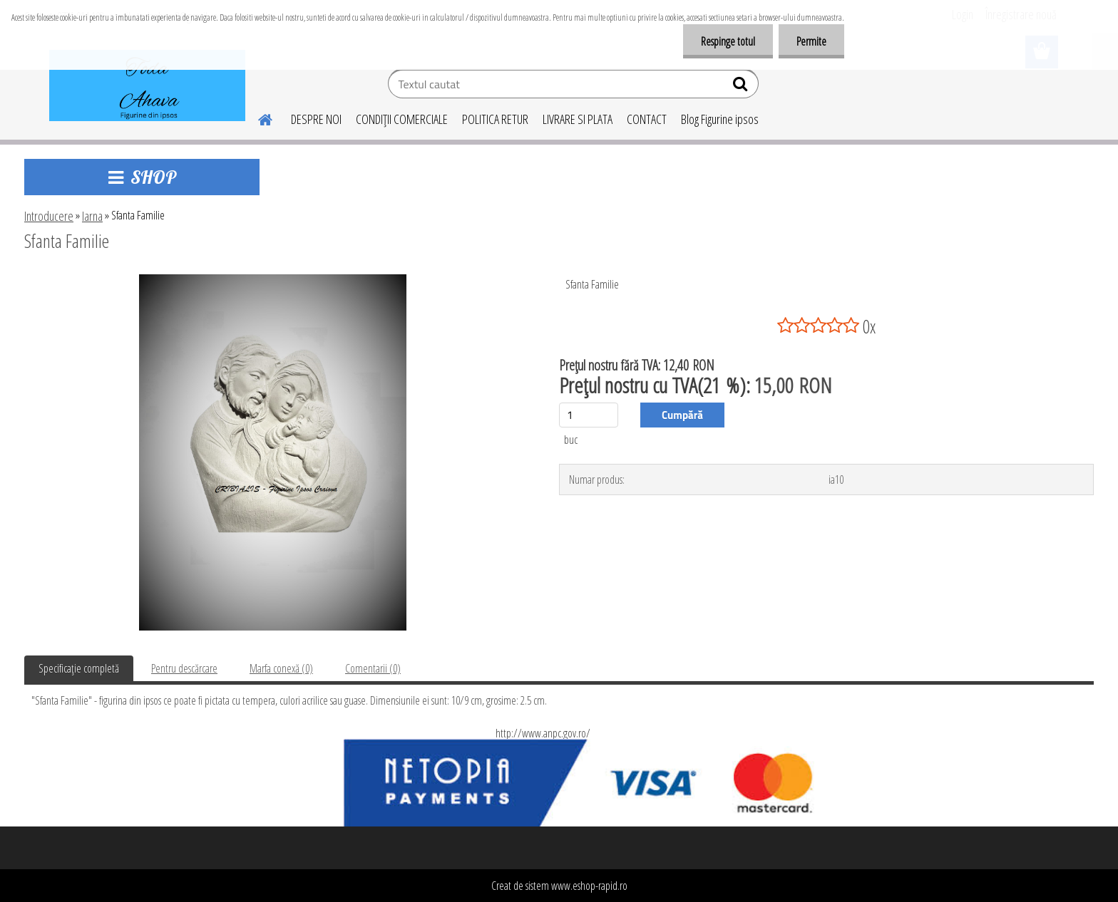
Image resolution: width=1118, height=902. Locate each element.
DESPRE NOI (316, 119)
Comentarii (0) (373, 668)
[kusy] (588, 415)
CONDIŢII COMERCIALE (402, 119)
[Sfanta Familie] (272, 280)
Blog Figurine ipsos (720, 119)
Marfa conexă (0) (281, 668)
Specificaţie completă (79, 668)
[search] (742, 87)
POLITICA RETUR (495, 119)
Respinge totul (728, 41)
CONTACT (647, 119)
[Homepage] (256, 117)
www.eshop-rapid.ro (589, 885)
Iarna (92, 215)
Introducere (48, 215)
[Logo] (147, 85)
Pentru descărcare (184, 668)
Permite (811, 41)
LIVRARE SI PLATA (577, 119)
